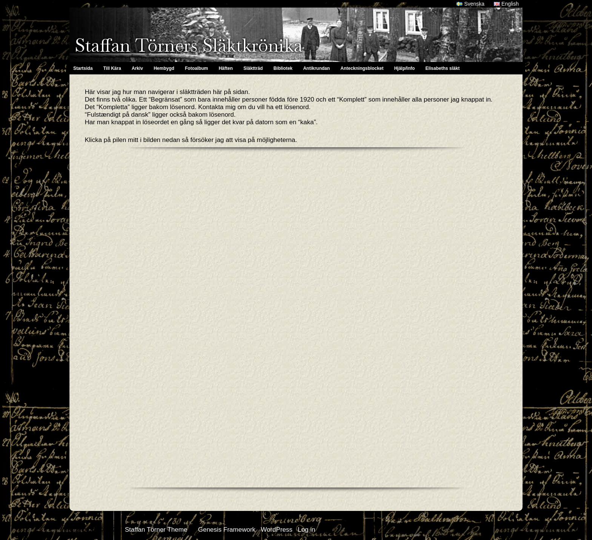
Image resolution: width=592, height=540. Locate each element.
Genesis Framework (226, 529)
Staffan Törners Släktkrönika (188, 45)
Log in (306, 529)
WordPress (277, 529)
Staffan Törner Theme (156, 529)
